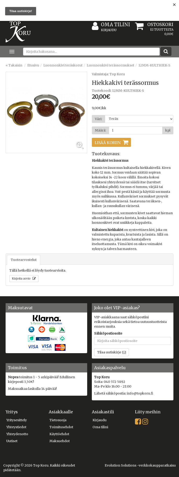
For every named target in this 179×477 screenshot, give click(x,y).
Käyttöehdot (59, 434)
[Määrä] (135, 130)
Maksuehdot (59, 441)
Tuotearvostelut (24, 260)
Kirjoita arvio (21, 278)
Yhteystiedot (16, 427)
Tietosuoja (57, 420)
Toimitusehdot (61, 427)
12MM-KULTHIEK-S (154, 65)
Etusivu (33, 65)
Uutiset (11, 441)
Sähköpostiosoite (108, 333)
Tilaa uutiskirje (109, 352)
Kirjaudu (109, 30)
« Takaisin (14, 65)
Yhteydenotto (17, 434)
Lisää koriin (107, 142)
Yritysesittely (16, 420)
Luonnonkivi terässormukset (110, 65)
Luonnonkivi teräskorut (63, 65)
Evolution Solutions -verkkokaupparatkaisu (140, 465)
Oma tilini (111, 24)
